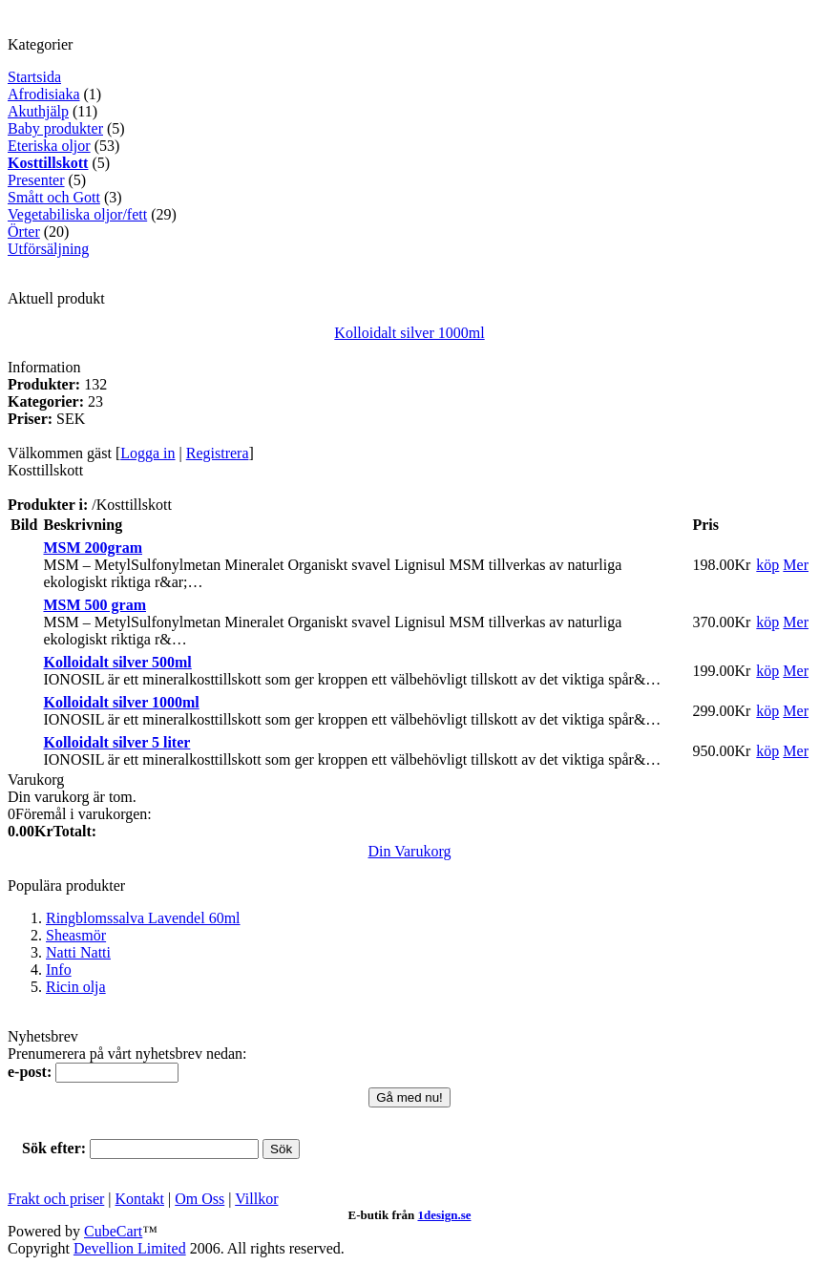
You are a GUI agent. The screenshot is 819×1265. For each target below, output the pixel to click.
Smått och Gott (54, 197)
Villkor (256, 1199)
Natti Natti (78, 952)
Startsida (34, 77)
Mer (795, 565)
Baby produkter (55, 128)
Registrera (217, 453)
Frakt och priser (56, 1199)
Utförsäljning (48, 249)
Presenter (36, 180)
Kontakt (140, 1199)
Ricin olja (76, 987)
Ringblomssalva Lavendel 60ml (143, 918)
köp (767, 565)
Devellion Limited (130, 1248)
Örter (24, 231)
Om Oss (199, 1199)
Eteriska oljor (49, 145)
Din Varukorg (410, 851)
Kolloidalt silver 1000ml (409, 333)
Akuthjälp (38, 111)
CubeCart (113, 1231)
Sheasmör (76, 935)
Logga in (147, 453)
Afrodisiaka (44, 94)
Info (59, 969)
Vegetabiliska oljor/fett (77, 214)
